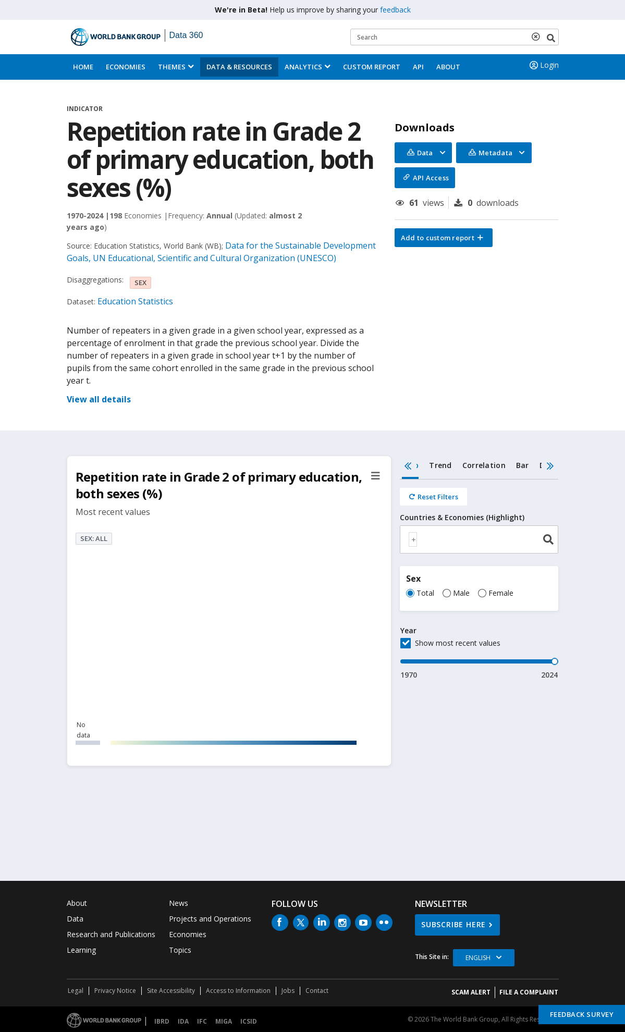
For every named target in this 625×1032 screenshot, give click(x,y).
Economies (125, 66)
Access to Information (238, 990)
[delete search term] (538, 36)
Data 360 (186, 35)
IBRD (161, 1021)
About (448, 66)
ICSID (248, 1021)
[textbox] (413, 539)
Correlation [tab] (484, 465)
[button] (444, 237)
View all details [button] (99, 399)
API (418, 66)
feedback (395, 10)
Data (75, 919)
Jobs (288, 990)
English (478, 957)
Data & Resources (239, 66)
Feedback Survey (582, 1014)
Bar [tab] (522, 465)
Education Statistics (135, 301)
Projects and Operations (210, 919)
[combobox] (479, 539)
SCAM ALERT (471, 992)
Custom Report (371, 66)
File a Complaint (528, 992)
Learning (81, 950)
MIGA (223, 1021)
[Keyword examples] (454, 37)
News (178, 903)
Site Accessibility (171, 990)
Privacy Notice (115, 990)
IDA (183, 1021)
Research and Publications (111, 934)
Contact (316, 990)
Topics (180, 950)
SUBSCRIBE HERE (453, 924)
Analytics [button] (303, 66)
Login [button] (543, 65)
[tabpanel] (479, 580)
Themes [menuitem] (172, 66)
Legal (75, 990)
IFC (202, 1021)
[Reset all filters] (433, 497)
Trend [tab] (440, 465)
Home (83, 66)
